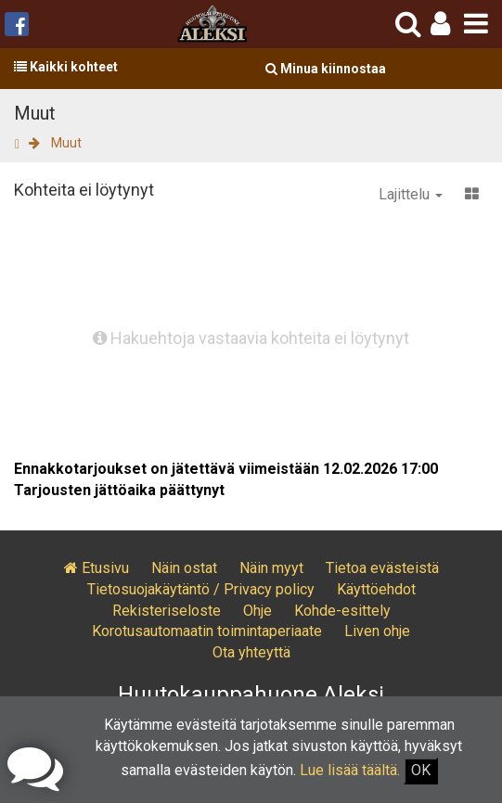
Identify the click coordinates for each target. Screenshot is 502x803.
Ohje (257, 610)
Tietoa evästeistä (382, 568)
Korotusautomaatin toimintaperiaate (207, 631)
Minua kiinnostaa (325, 68)
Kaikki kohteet (66, 66)
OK (421, 770)
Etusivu (96, 568)
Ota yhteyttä (251, 652)
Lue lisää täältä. (350, 770)
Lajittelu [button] (411, 194)
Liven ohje (377, 631)
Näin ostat (184, 568)
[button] (440, 23)
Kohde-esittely (342, 610)
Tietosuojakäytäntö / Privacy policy (201, 589)
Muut (66, 142)
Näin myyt (271, 568)
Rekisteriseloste (166, 610)
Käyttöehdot (376, 589)
